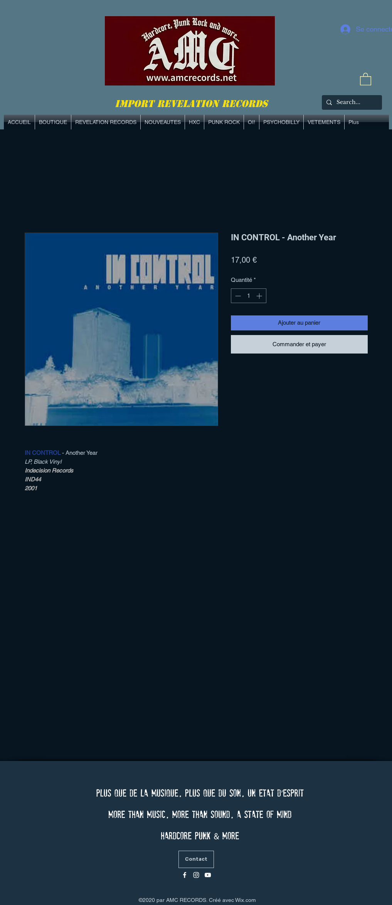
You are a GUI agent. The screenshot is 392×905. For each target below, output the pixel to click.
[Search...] (351, 102)
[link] (365, 78)
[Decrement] (237, 296)
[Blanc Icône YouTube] (208, 875)
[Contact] (196, 859)
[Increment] (260, 296)
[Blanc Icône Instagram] (196, 875)
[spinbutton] (248, 296)
